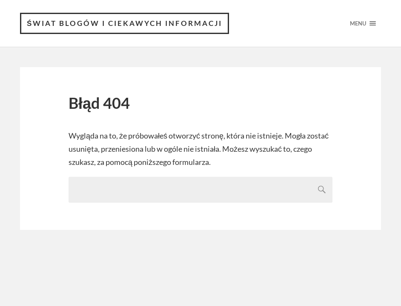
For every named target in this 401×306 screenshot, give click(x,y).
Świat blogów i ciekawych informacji (124, 23)
